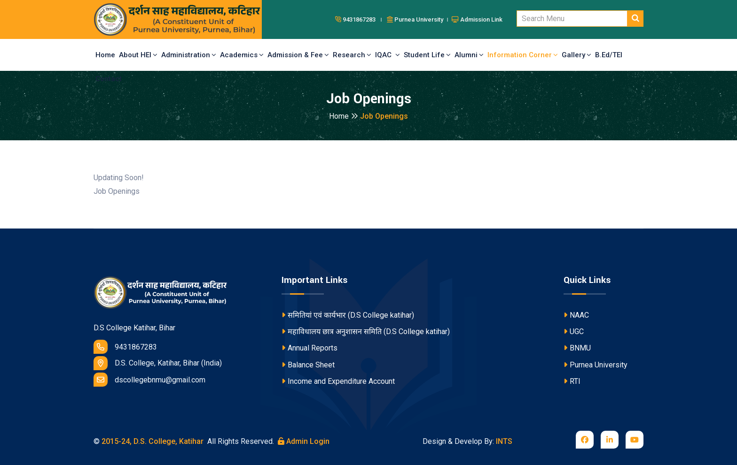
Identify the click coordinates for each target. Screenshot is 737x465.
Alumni (469, 55)
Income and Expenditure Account (338, 381)
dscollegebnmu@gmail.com (149, 380)
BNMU (577, 347)
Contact (108, 79)
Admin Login (303, 441)
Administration (188, 55)
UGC (574, 331)
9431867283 (125, 347)
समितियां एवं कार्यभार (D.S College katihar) (348, 315)
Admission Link (477, 19)
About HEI (138, 55)
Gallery (576, 55)
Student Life (427, 55)
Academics (242, 55)
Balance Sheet (308, 364)
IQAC (387, 55)
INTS (504, 441)
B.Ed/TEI (608, 55)
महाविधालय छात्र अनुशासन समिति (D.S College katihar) (366, 331)
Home (105, 55)
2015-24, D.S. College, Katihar (152, 441)
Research (352, 55)
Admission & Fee (298, 55)
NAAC (576, 315)
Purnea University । (418, 19)
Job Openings (384, 116)
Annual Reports (309, 347)
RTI (572, 381)
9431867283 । (360, 19)
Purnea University (595, 364)
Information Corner (522, 55)
